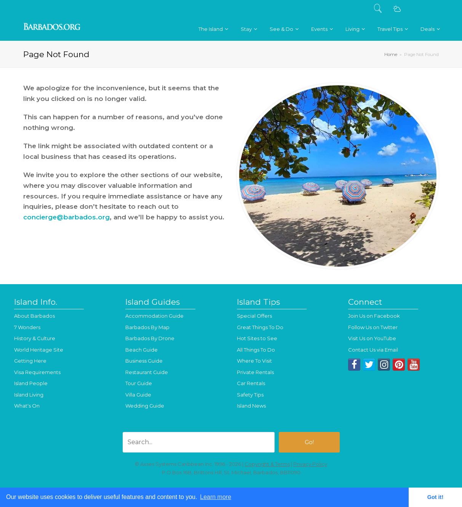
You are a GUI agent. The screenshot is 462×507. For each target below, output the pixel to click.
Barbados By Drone (149, 338)
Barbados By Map (147, 327)
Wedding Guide (144, 406)
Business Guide (144, 361)
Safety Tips (250, 395)
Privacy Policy (310, 464)
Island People (31, 383)
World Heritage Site (38, 350)
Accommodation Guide (154, 316)
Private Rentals (255, 372)
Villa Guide (138, 395)
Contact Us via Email (373, 350)
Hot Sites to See (257, 338)
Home (390, 54)
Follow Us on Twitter (373, 327)
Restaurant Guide (146, 372)
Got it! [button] (435, 497)
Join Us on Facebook (374, 316)
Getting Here (30, 361)
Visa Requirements (37, 372)
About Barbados (34, 316)
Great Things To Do (260, 327)
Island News (251, 406)
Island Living (28, 395)
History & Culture (34, 338)
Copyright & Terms (267, 464)
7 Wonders (27, 327)
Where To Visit (254, 361)
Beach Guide (141, 350)
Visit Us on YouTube (372, 338)
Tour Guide (138, 383)
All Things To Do (256, 350)
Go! (309, 442)
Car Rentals (251, 383)
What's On (27, 406)
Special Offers (254, 316)
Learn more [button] (215, 497)
